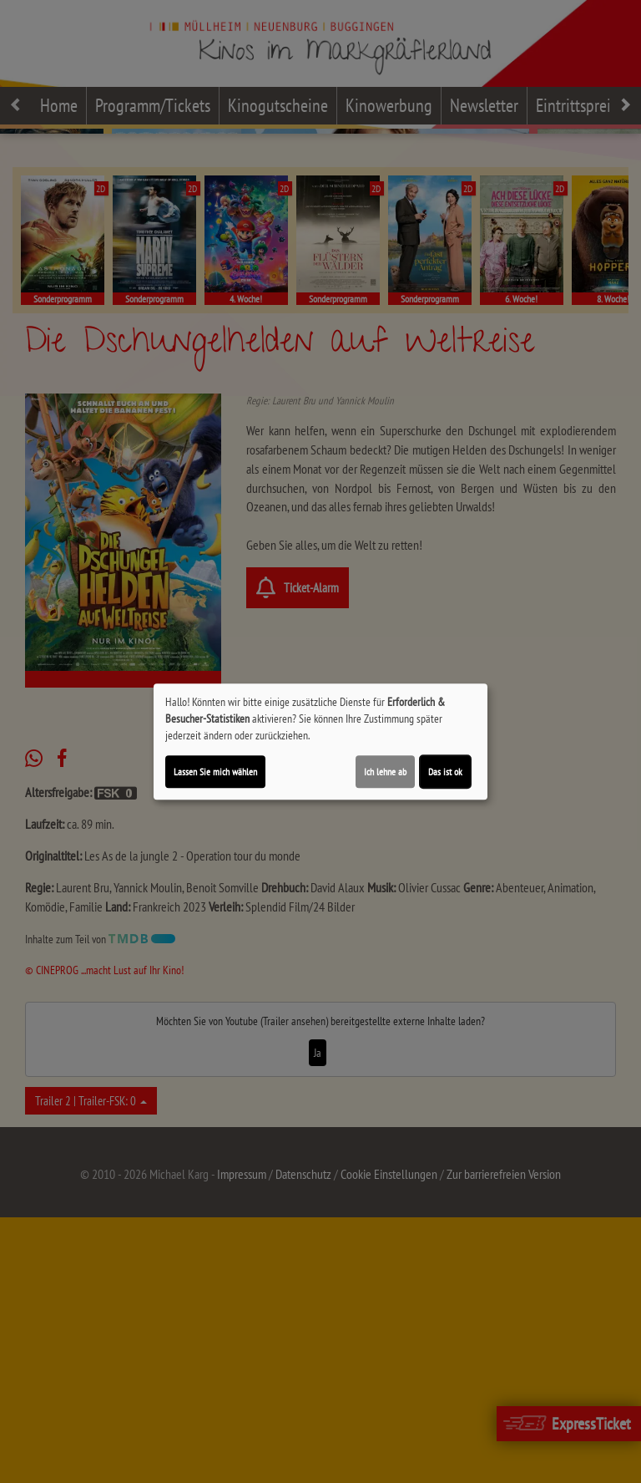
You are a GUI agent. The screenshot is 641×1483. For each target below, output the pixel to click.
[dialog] (320, 741)
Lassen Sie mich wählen (215, 771)
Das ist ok (445, 771)
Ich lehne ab (385, 771)
